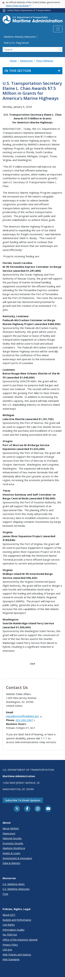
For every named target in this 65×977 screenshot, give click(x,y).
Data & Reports (11, 863)
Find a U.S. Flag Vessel (16, 42)
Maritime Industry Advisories (20, 36)
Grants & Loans (11, 853)
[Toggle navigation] (57, 29)
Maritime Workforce (14, 848)
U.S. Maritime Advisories (16, 889)
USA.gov (7, 949)
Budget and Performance (17, 919)
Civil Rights (9, 924)
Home (13, 60)
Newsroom (26, 60)
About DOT (9, 914)
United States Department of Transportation (29, 10)
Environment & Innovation (17, 858)
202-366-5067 (25, 720)
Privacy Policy (10, 944)
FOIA (5, 894)
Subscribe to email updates (22, 800)
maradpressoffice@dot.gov (24, 716)
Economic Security (13, 843)
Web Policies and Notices (17, 954)
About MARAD (11, 828)
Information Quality (13, 929)
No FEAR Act (10, 934)
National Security (12, 838)
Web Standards (11, 959)
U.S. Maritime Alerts (14, 884)
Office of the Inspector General (20, 939)
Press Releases (44, 60)
